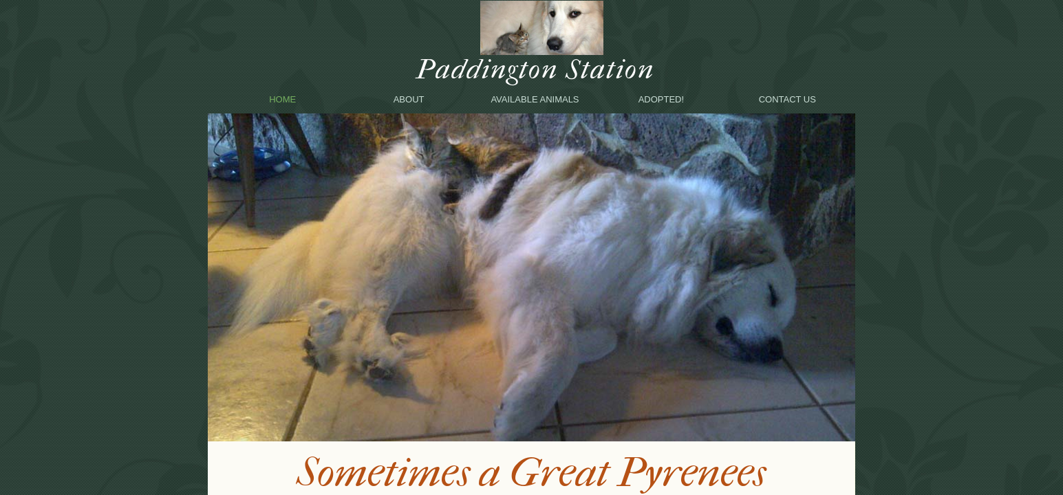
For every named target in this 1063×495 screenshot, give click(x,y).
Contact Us (787, 99)
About (409, 99)
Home (282, 99)
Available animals (535, 99)
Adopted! (661, 99)
